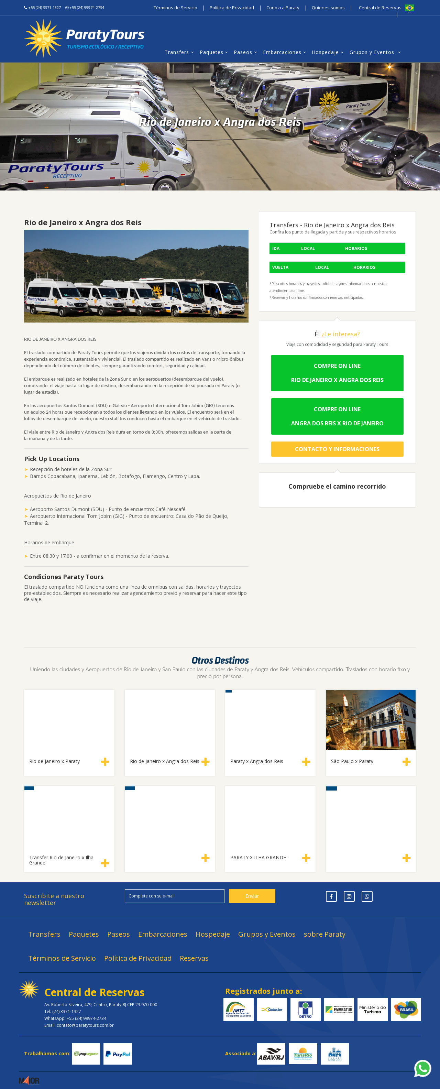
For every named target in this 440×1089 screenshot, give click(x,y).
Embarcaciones (285, 52)
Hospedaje (329, 52)
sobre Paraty (324, 934)
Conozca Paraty (282, 7)
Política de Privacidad (232, 7)
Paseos (246, 52)
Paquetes (215, 52)
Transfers (180, 52)
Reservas (194, 958)
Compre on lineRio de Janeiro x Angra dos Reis (337, 373)
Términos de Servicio (175, 7)
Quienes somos (328, 7)
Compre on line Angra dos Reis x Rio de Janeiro (337, 416)
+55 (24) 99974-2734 (86, 7)
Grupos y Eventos (376, 52)
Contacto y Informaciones (337, 449)
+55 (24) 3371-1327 (44, 7)
